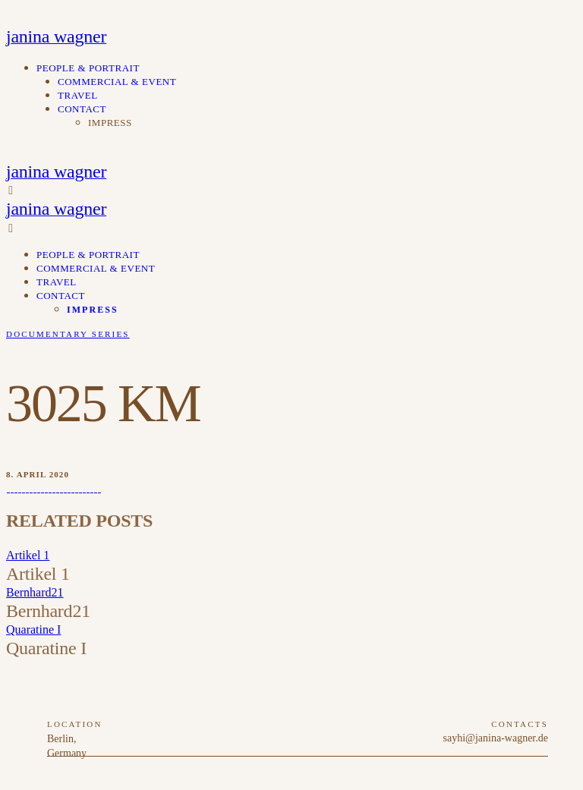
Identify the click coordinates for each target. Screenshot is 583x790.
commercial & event (117, 81)
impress (110, 122)
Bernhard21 (35, 592)
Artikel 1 (27, 555)
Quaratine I (33, 629)
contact (82, 109)
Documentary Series (68, 333)
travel (78, 95)
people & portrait (88, 68)
